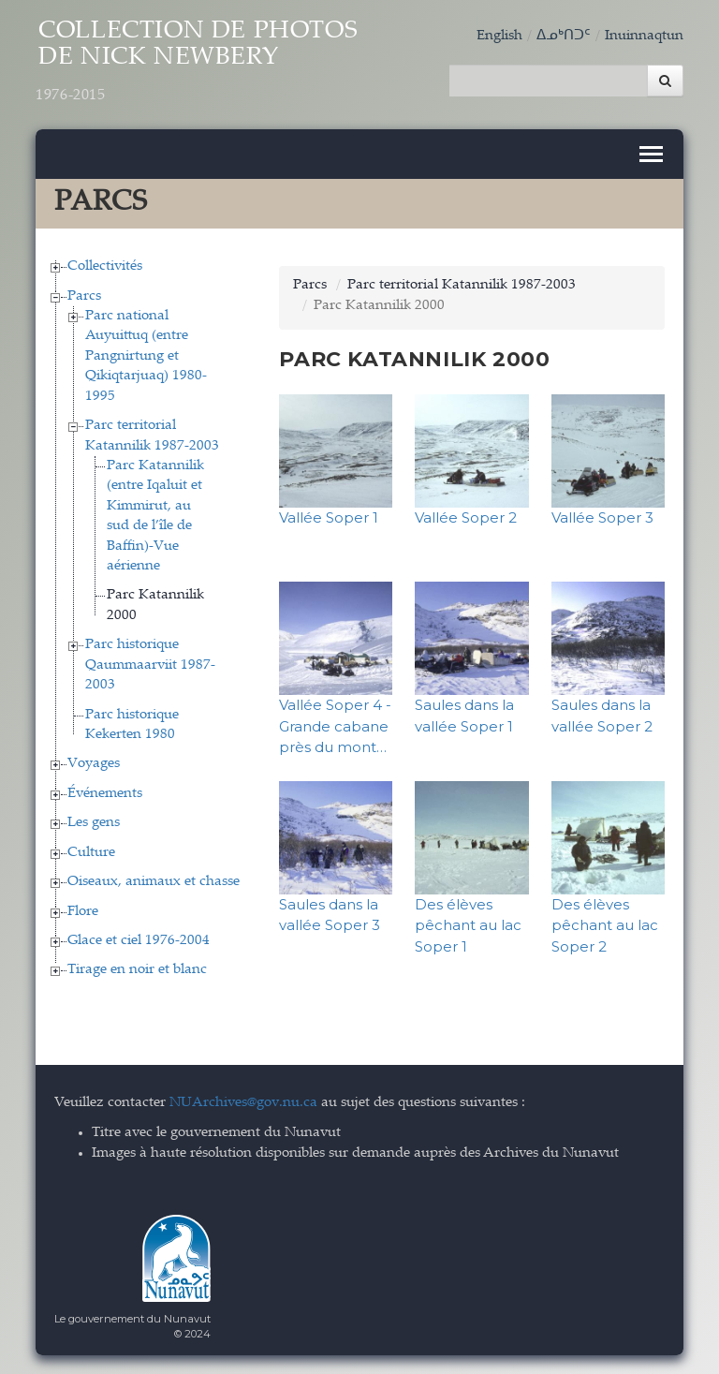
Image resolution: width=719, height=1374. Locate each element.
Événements (104, 793)
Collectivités (104, 266)
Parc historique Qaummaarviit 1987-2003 (150, 665)
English (499, 36)
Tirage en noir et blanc (137, 970)
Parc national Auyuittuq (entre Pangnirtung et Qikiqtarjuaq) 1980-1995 (146, 356)
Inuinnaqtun (644, 36)
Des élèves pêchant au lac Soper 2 (604, 924)
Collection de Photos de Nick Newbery (197, 63)
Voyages (93, 764)
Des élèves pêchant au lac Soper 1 (468, 924)
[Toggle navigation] (651, 154)
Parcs (84, 295)
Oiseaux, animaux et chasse (153, 882)
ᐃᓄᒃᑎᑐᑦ (563, 36)
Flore (82, 911)
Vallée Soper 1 (328, 517)
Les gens (93, 823)
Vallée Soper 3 (602, 517)
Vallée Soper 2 (466, 517)
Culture (91, 852)
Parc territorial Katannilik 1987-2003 (461, 285)
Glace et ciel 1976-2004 (138, 941)
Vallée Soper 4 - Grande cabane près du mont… (335, 726)
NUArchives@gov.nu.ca (243, 1102)
